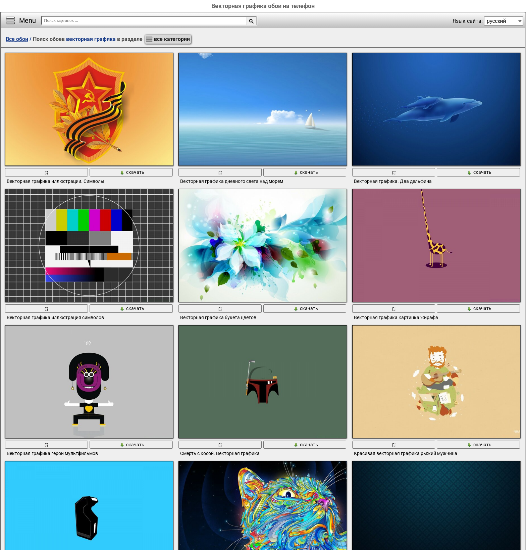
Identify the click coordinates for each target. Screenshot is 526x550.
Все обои (17, 39)
